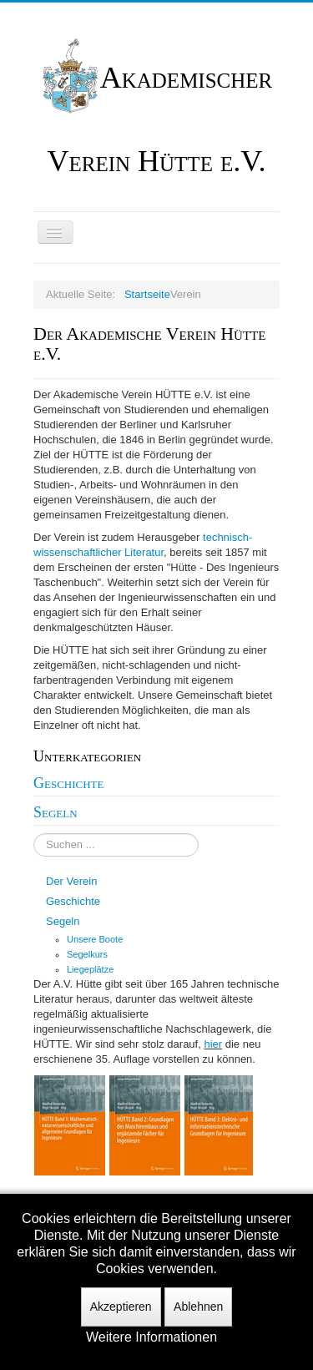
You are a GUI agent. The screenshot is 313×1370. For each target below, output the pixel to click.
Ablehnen (198, 1306)
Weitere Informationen (151, 1337)
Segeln (55, 812)
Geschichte (68, 783)
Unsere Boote (95, 939)
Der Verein (71, 881)
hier (213, 1044)
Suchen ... (33, 833)
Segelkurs (87, 954)
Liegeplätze (90, 969)
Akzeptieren (121, 1306)
